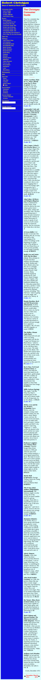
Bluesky (5, 91)
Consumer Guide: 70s (9, 30)
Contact (5, 82)
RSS (5, 85)
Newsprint (6, 66)
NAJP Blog (6, 52)
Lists (4, 68)
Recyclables (6, 64)
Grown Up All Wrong (9, 27)
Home (5, 78)
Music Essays (7, 47)
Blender (5, 56)
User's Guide (7, 11)
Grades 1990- (7, 13)
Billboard (5, 59)
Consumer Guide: (7, 9)
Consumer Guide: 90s (9, 25)
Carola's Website (8, 96)
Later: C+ (29, 363)
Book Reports (7, 20)
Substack (6, 89)
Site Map (5, 80)
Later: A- (27, 298)
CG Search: (5, 100)
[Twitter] (5, 92)
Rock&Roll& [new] (8, 44)
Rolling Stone (7, 57)
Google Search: (7, 106)
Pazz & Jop (6, 63)
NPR (3, 74)
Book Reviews (7, 51)
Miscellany (6, 70)
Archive (5, 98)
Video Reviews (7, 61)
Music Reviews (7, 49)
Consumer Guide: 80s (9, 29)
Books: (4, 18)
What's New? (7, 83)
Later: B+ (27, 142)
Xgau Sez (5, 36)
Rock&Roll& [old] (8, 45)
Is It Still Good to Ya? (9, 22)
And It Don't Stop (8, 16)
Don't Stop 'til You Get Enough (12, 34)
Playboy (5, 54)
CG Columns (7, 42)
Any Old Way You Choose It (11, 32)
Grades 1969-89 (7, 14)
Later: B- (27, 106)
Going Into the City (8, 23)
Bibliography (6, 72)
